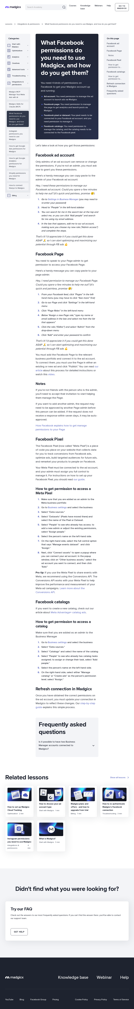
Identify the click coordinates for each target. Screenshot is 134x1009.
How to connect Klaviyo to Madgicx (16, 186)
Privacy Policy (100, 999)
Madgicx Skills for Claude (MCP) (16, 105)
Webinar (104, 977)
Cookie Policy (81, 999)
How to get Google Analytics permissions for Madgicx (17, 162)
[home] (13, 7)
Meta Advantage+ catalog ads (68, 612)
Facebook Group (38, 999)
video (51, 374)
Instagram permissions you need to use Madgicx (16, 135)
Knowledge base (85, 7)
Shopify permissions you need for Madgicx (17, 176)
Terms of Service (121, 999)
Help (109, 5)
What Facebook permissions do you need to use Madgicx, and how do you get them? (17, 119)
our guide (79, 479)
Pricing (55, 999)
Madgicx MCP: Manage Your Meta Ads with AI (17, 94)
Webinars (99, 5)
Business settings (57, 507)
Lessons (8, 24)
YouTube (9, 999)
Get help (19, 932)
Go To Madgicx (122, 7)
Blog (22, 999)
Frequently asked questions (115, 92)
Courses (72, 5)
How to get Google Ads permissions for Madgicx (17, 149)
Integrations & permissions (29, 24)
